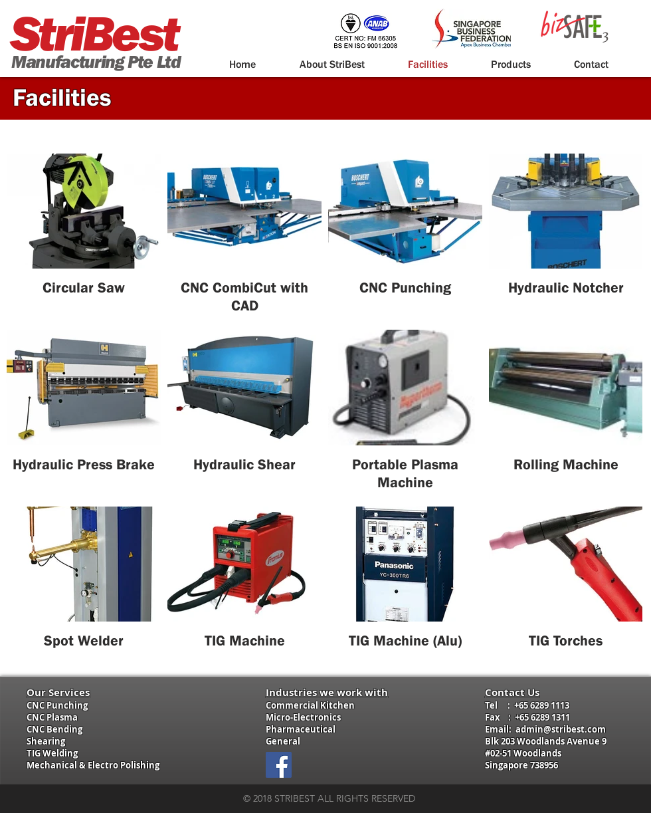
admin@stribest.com (560, 729)
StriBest (93, 33)
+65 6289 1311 (542, 717)
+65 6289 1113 (541, 705)
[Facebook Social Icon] (279, 765)
